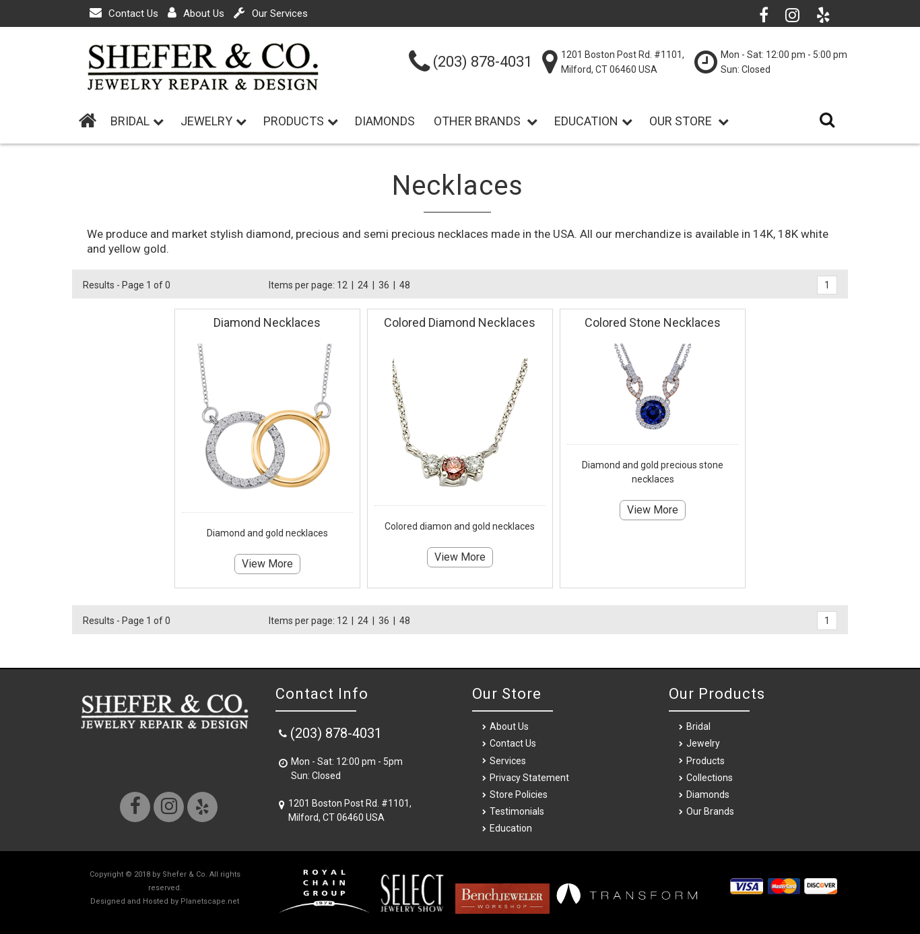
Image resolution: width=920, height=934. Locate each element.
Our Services (271, 13)
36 (384, 285)
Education (593, 121)
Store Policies (519, 794)
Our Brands (710, 811)
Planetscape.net (209, 901)
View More (267, 563)
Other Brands (485, 121)
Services (508, 760)
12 (342, 285)
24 (363, 285)
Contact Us (124, 13)
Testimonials (517, 811)
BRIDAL (137, 121)
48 (404, 285)
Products (300, 121)
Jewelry (213, 121)
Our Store (689, 121)
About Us (196, 13)
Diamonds (387, 121)
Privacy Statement (529, 777)
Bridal (698, 726)
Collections (709, 777)
